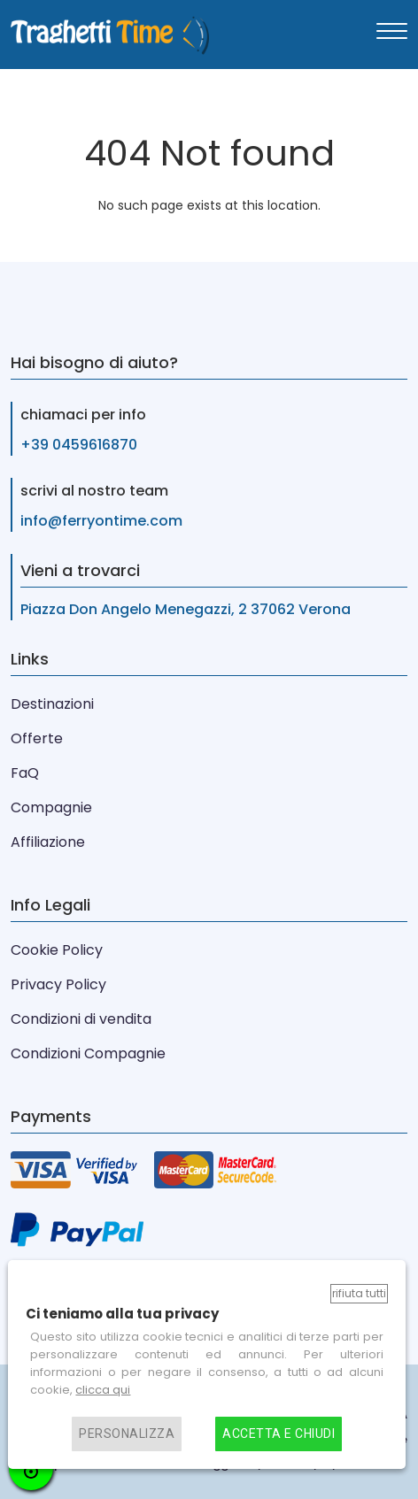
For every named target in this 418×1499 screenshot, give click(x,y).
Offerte (37, 738)
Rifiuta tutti (359, 1293)
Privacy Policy (58, 984)
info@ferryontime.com (101, 521)
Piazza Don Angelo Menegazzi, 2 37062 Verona (185, 609)
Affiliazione (48, 842)
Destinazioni (52, 704)
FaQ (25, 773)
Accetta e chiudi (278, 1434)
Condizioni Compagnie (88, 1053)
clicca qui (102, 1389)
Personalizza (127, 1434)
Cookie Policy (57, 950)
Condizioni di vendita (81, 1019)
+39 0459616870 (78, 444)
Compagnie (51, 807)
